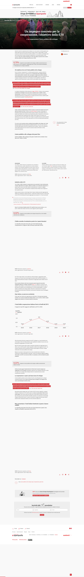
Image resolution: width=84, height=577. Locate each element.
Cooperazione (36, 512)
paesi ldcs (41, 512)
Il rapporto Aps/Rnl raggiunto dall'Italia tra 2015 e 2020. (29, 332)
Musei (53, 4)
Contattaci (56, 565)
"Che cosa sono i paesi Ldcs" (36, 419)
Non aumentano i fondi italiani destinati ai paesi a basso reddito (31, 435)
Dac (51, 171)
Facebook (24, 510)
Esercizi (28, 559)
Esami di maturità (39, 4)
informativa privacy (35, 543)
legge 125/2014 (35, 91)
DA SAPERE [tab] (44, 169)
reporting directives (29, 96)
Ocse (30, 179)
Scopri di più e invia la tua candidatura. (41, 526)
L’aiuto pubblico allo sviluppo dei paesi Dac (27, 134)
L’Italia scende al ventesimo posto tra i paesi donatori (30, 227)
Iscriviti (42, 546)
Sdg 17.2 (34, 310)
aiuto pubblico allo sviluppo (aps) (27, 512)
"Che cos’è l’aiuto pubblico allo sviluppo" (22, 88)
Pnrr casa (31, 4)
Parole (15, 559)
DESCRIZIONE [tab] (17, 169)
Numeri (21, 559)
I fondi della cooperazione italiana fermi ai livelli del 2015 (31, 330)
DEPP (34, 522)
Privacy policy (15, 570)
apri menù (71, 4)
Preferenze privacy (23, 570)
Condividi (71, 575)
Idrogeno (47, 4)
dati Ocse (29, 294)
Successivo (69, 7)
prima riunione (34, 111)
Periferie (58, 4)
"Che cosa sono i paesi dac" (28, 106)
